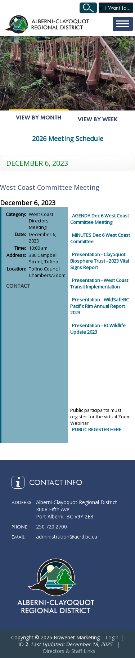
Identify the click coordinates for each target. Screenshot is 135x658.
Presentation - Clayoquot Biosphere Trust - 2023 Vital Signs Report (99, 261)
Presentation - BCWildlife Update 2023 (98, 328)
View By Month (39, 117)
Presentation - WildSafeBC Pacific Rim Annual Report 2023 (99, 306)
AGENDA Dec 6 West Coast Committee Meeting (99, 218)
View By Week (98, 119)
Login (111, 637)
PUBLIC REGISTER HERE (96, 429)
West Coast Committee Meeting (49, 187)
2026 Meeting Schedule (67, 138)
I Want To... (118, 7)
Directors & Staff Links (69, 651)
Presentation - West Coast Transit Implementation (99, 283)
